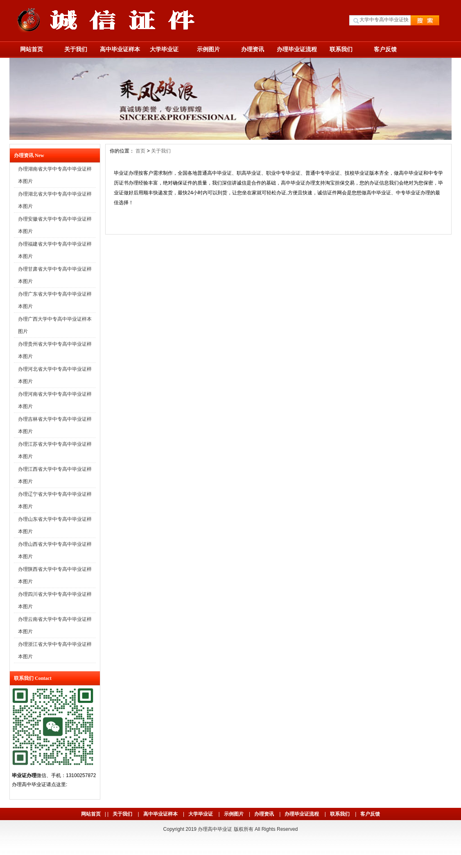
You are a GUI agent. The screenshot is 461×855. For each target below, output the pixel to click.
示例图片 (208, 49)
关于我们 (75, 49)
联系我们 (341, 49)
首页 (140, 151)
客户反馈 (385, 49)
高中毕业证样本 (120, 49)
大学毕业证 (164, 49)
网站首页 (31, 49)
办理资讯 (252, 49)
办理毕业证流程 (297, 49)
